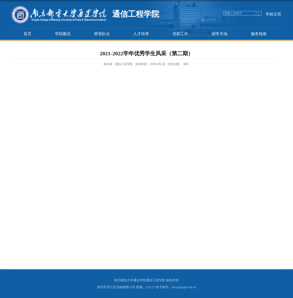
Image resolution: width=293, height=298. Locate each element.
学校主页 (273, 14)
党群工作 (180, 34)
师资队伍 (102, 34)
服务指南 (259, 34)
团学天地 (219, 34)
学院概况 (63, 34)
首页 (27, 34)
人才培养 (141, 34)
